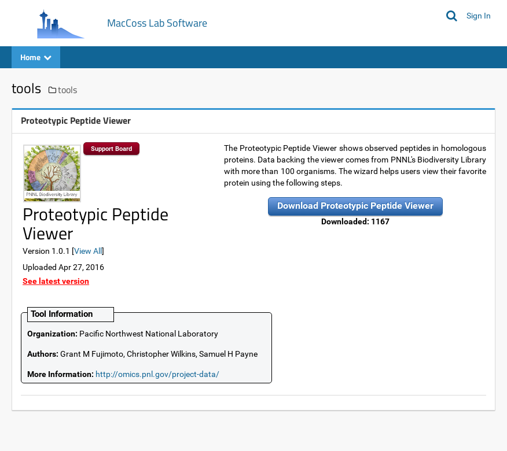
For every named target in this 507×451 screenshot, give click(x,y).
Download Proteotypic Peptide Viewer (355, 205)
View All (88, 251)
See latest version (56, 281)
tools (67, 90)
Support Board (111, 149)
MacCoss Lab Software (157, 23)
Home (36, 57)
